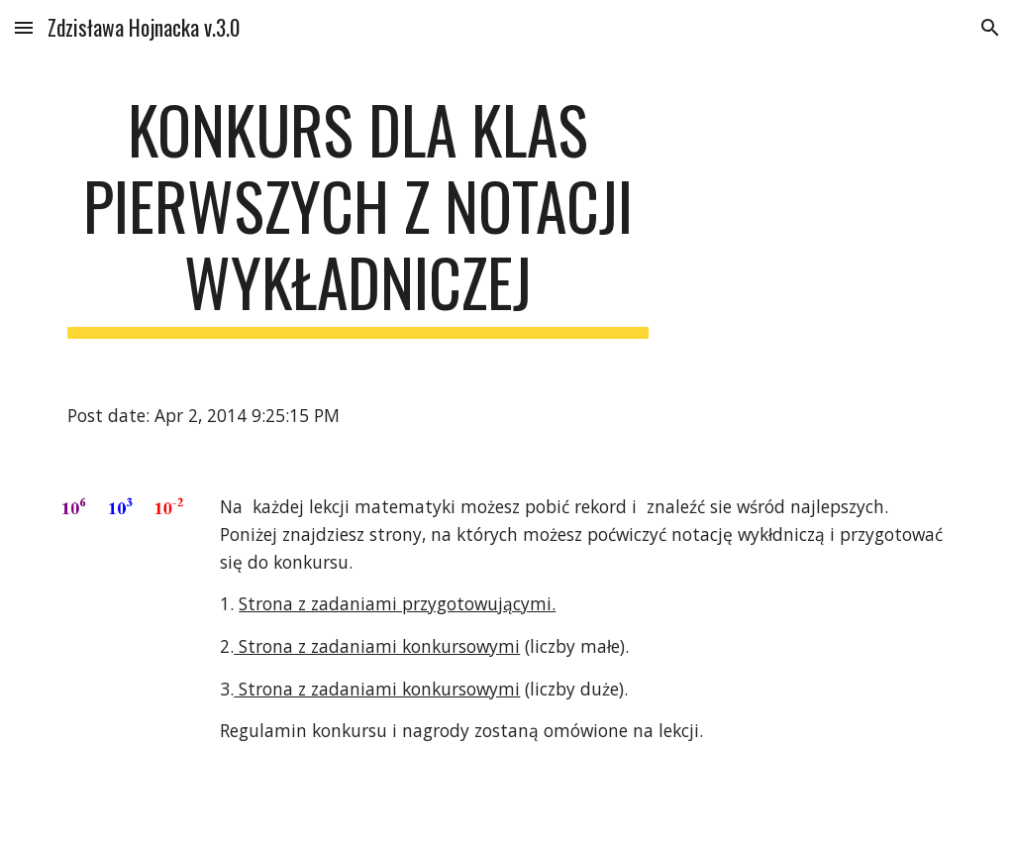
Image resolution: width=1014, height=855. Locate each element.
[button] (24, 27)
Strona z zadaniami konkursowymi (377, 646)
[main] (358, 215)
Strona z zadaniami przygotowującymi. (397, 603)
